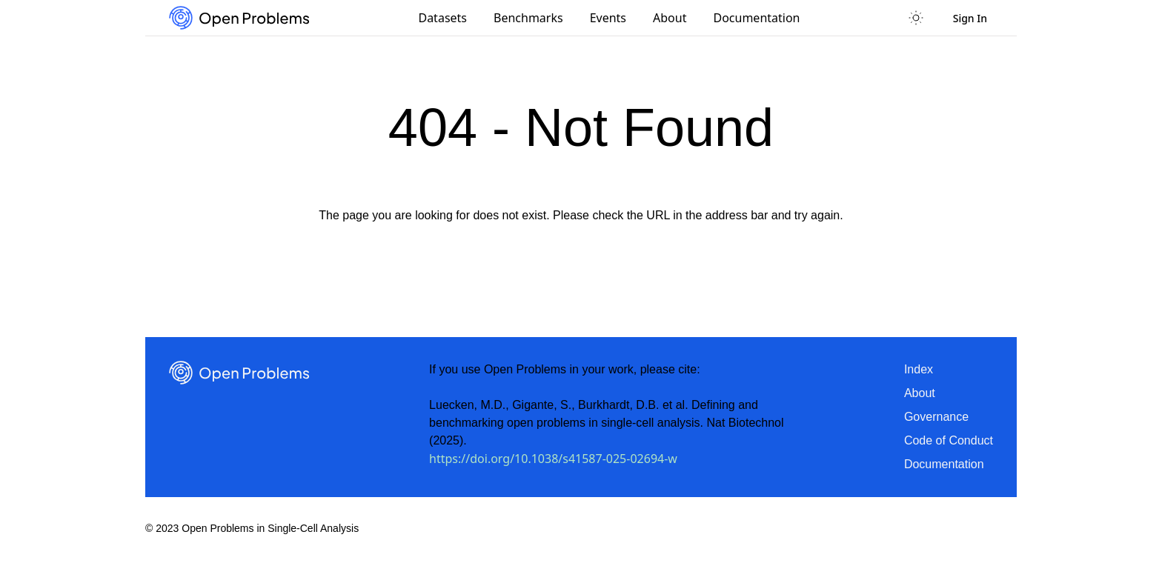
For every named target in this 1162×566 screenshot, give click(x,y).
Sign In (970, 18)
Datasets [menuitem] (442, 18)
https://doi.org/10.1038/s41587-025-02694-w (553, 458)
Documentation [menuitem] (756, 18)
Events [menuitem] (608, 18)
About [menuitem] (669, 18)
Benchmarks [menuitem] (528, 18)
